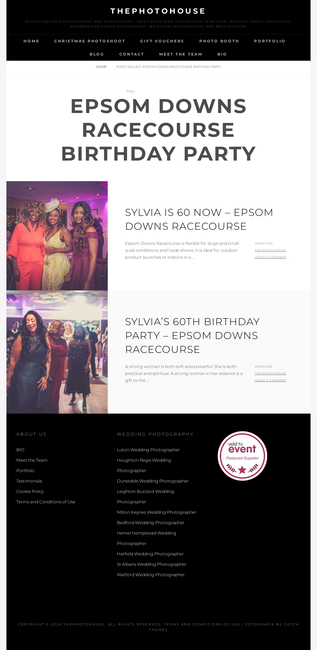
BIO (222, 54)
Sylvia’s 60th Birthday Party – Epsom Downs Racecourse (192, 335)
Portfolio (270, 41)
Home (31, 41)
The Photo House (270, 250)
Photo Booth (219, 41)
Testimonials (29, 481)
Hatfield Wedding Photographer (150, 553)
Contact (131, 54)
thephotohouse (158, 11)
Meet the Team (181, 54)
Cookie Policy (30, 491)
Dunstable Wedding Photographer (153, 481)
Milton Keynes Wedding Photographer (156, 512)
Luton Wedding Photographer (148, 449)
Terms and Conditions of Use (45, 501)
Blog (97, 54)
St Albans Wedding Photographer (151, 564)
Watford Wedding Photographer (151, 574)
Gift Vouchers (162, 41)
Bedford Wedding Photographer (151, 522)
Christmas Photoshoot (89, 41)
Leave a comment (271, 257)
